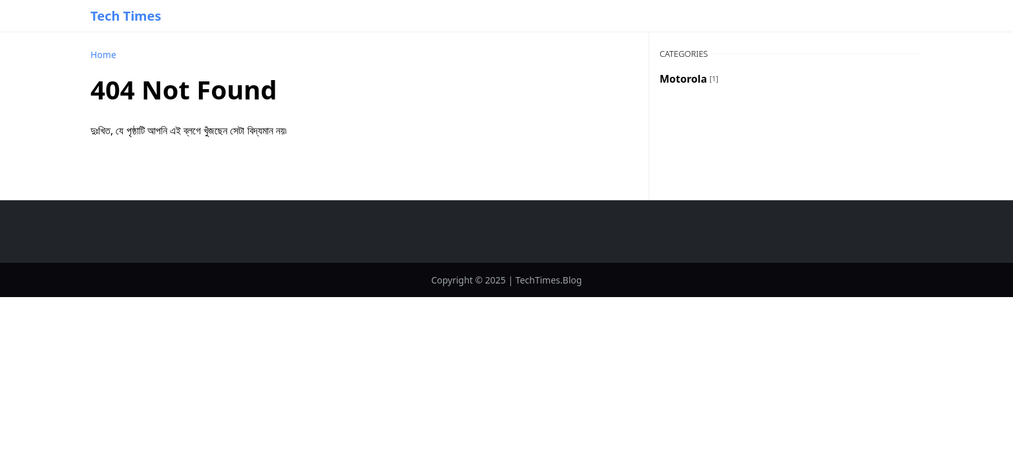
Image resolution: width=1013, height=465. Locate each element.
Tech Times (126, 16)
